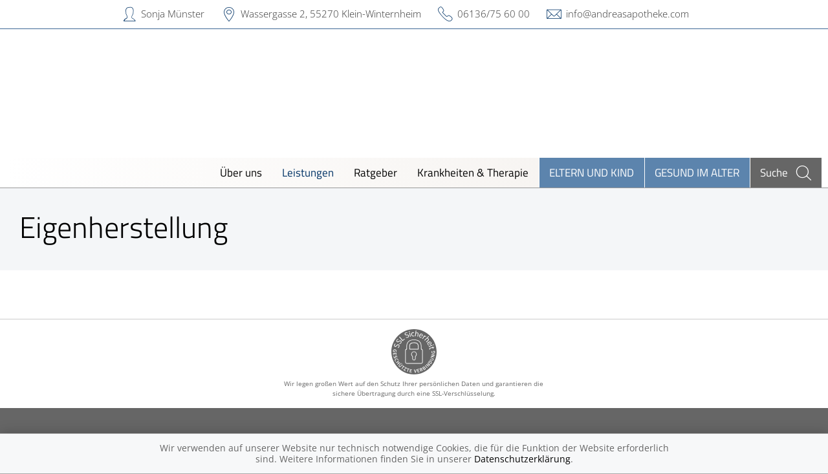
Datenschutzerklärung (522, 459)
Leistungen (308, 172)
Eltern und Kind (591, 172)
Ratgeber (375, 172)
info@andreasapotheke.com (627, 13)
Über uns (241, 172)
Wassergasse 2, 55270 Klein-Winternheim (331, 13)
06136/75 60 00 (493, 13)
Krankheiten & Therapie (472, 172)
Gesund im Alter (697, 172)
